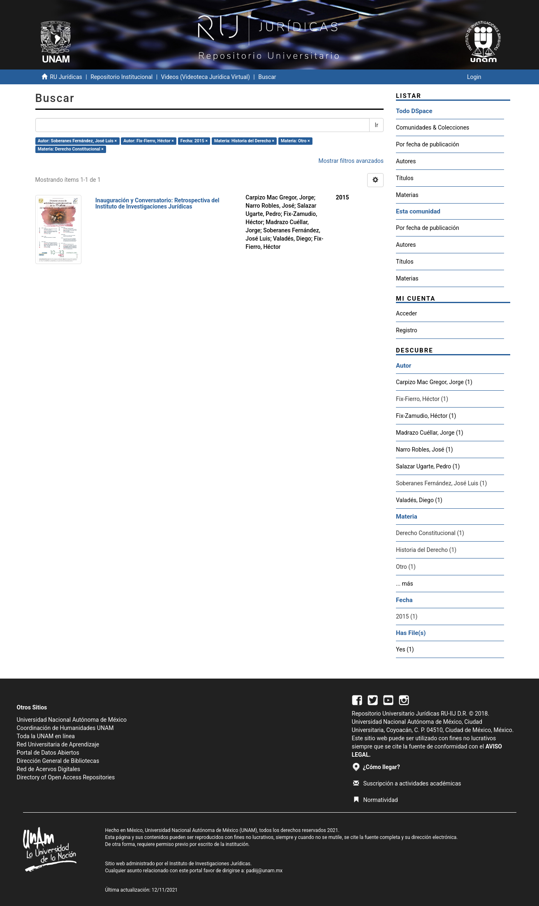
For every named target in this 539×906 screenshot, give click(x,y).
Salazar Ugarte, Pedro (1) (428, 466)
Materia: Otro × (295, 141)
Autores (406, 161)
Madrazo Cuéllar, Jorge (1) (429, 432)
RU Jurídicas (66, 77)
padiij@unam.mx (264, 871)
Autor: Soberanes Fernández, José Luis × (77, 141)
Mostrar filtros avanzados (351, 161)
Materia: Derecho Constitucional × (71, 149)
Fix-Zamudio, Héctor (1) (426, 415)
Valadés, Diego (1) (419, 500)
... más (404, 583)
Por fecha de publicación (427, 144)
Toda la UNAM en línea (46, 736)
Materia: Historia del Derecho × (244, 141)
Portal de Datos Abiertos (48, 752)
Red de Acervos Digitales (48, 769)
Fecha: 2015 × (194, 141)
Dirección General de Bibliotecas (58, 761)
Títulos (405, 178)
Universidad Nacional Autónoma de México (72, 719)
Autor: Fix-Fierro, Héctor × (148, 141)
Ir (376, 125)
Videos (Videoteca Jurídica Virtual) (205, 77)
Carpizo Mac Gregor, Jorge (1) (434, 382)
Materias (407, 195)
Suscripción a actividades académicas (407, 783)
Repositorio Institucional (121, 77)
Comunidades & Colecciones (432, 127)
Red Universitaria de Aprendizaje (58, 744)
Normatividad (375, 800)
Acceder (406, 313)
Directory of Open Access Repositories (66, 777)
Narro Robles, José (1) (424, 449)
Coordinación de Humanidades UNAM (65, 728)
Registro (406, 330)
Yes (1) (405, 649)
